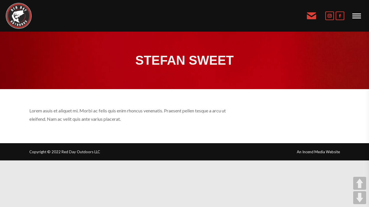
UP (359, 183)
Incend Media (313, 152)
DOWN (359, 197)
